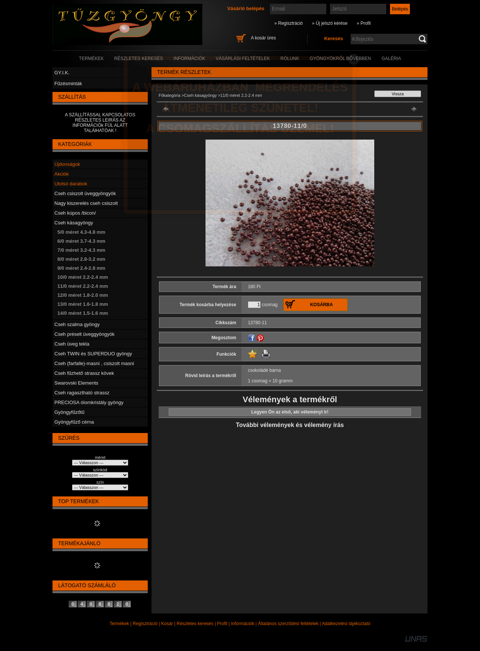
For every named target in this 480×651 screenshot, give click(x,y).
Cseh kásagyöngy (73, 223)
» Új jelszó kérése (330, 23)
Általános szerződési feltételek (288, 623)
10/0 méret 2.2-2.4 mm (82, 277)
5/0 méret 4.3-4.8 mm (81, 232)
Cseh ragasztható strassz (82, 392)
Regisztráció (145, 623)
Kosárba (321, 304)
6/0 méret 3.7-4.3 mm (81, 241)
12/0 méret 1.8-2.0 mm (82, 295)
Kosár (167, 623)
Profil (222, 623)
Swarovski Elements (76, 383)
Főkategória (169, 95)
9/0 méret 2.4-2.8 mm (81, 268)
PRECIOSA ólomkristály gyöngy (88, 402)
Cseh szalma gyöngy (77, 324)
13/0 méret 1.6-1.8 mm (82, 304)
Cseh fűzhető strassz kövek (84, 373)
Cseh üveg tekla (71, 344)
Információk (242, 623)
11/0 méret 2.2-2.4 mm (82, 286)
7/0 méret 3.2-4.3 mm (81, 250)
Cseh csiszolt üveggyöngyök (85, 193)
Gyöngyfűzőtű (69, 412)
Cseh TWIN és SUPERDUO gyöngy (93, 353)
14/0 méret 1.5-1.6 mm (82, 313)
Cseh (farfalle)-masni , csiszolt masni (94, 363)
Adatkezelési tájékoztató (346, 623)
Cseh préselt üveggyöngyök (84, 334)
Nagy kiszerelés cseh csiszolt (86, 203)
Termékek (119, 623)
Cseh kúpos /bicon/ (75, 213)
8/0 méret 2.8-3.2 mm (81, 259)
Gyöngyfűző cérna (74, 422)
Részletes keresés (195, 623)
